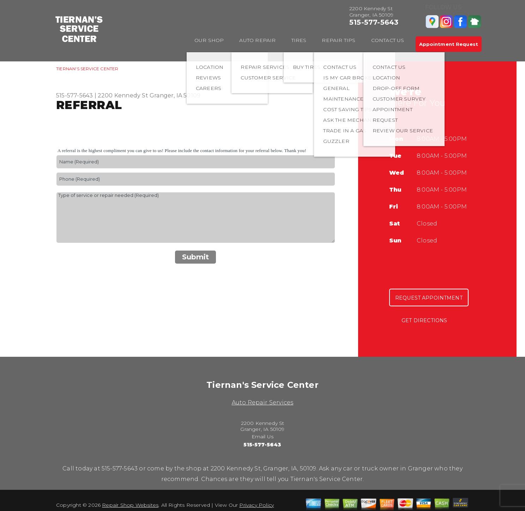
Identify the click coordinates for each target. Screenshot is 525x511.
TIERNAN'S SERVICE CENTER (87, 68)
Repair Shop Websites (130, 505)
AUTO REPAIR (257, 40)
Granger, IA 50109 (175, 95)
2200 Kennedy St (123, 95)
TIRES (299, 40)
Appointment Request (448, 44)
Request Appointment (429, 298)
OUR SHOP (209, 40)
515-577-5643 (373, 22)
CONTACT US (387, 40)
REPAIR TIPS (338, 40)
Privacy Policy (256, 505)
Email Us (263, 436)
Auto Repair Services (263, 402)
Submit (195, 257)
